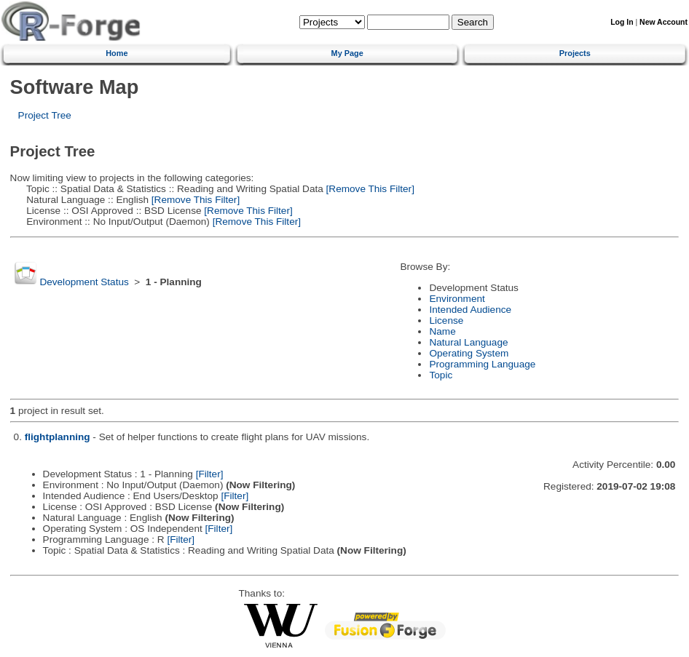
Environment (456, 298)
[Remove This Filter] (368, 188)
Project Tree (44, 115)
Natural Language (468, 342)
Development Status (83, 281)
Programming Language (482, 364)
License (446, 320)
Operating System (468, 353)
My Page (347, 53)
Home (116, 53)
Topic (440, 375)
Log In (621, 22)
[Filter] (210, 474)
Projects (575, 53)
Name (442, 331)
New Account (663, 22)
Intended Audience (470, 309)
